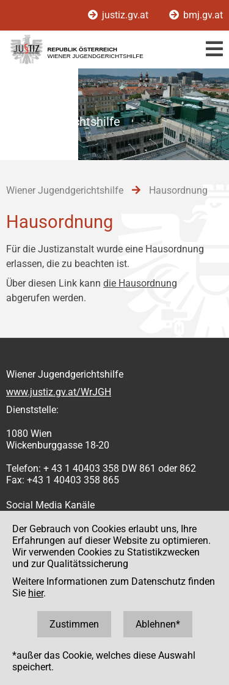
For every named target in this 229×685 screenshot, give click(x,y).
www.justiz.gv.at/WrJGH (58, 392)
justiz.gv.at (119, 15)
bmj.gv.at (196, 15)
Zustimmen (74, 624)
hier (35, 593)
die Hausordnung (140, 283)
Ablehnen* (158, 624)
